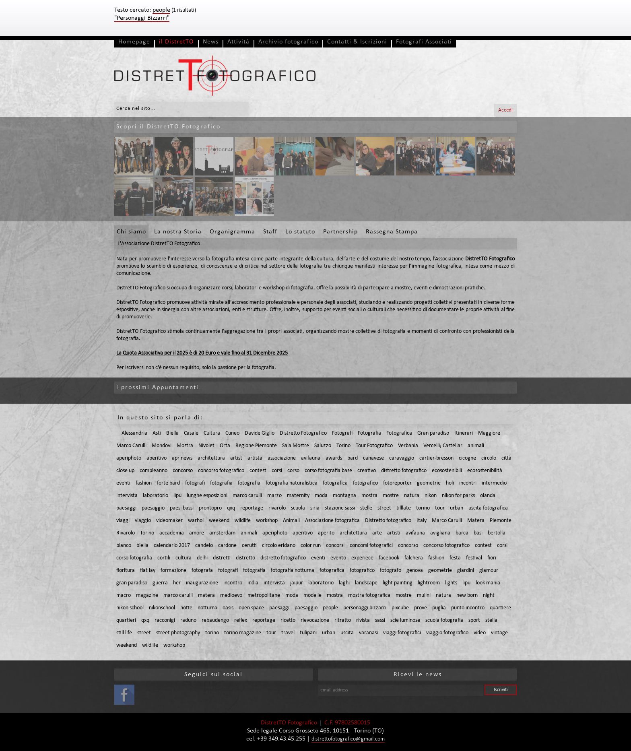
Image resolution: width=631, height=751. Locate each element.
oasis (228, 608)
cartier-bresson (436, 458)
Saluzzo (322, 446)
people (330, 608)
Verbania (408, 446)
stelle (366, 508)
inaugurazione (202, 583)
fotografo (390, 570)
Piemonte (500, 521)
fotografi (195, 483)
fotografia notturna (292, 570)
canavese (373, 458)
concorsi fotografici (371, 546)
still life (124, 633)
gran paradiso (131, 583)
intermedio (494, 483)
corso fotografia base (328, 471)
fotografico (365, 483)
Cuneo (232, 433)
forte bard (168, 483)
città (506, 458)
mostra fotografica (369, 595)
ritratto (342, 620)
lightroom (429, 583)
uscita (347, 633)
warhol (196, 521)
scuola (298, 508)
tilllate (403, 508)
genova (414, 570)
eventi (123, 483)
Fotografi (342, 433)
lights (451, 583)
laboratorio (155, 496)
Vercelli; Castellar (442, 446)
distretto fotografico (404, 471)
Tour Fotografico (374, 446)
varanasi (368, 633)
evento (338, 558)
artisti (393, 533)
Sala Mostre (295, 446)
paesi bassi (182, 508)
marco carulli (247, 496)
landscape (366, 583)
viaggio (143, 521)
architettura (211, 458)
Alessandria (134, 433)
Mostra (185, 446)
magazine (147, 595)
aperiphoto (128, 458)
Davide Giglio (259, 433)
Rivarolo (125, 533)
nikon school (130, 608)
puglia (439, 608)
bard (352, 458)
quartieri (126, 620)
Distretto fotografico (388, 521)
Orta (225, 446)
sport (474, 620)
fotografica (335, 483)
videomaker (169, 521)
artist (236, 458)
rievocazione (315, 620)
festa (455, 558)
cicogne (467, 458)
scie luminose (405, 620)
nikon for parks (458, 496)
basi (478, 533)
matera (206, 595)
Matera (476, 521)
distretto (245, 558)
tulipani (308, 633)
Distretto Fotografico (303, 433)
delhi (202, 558)
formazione (173, 570)
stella (491, 620)
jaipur (296, 583)
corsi (277, 471)
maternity (298, 496)
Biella (172, 433)
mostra (369, 496)
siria (315, 508)
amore (196, 533)
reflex (240, 620)
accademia (171, 533)
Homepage (134, 42)
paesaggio (153, 508)
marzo (274, 496)
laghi (344, 583)
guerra (160, 583)
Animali (291, 521)
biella (142, 546)
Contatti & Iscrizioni (357, 42)
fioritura (125, 570)
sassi (380, 620)
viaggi (123, 521)
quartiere (500, 608)
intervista (127, 496)
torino (423, 508)
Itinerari (463, 433)
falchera (413, 558)
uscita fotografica (488, 508)
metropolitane (263, 595)
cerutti (249, 546)
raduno (188, 620)
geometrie (429, 483)
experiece (362, 558)
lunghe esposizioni (207, 496)
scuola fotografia (444, 620)
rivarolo (277, 508)
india (252, 583)
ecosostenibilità (484, 471)
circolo (488, 458)
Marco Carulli (131, 446)
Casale (191, 433)
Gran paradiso (433, 433)
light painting (397, 583)
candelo (204, 546)
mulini (424, 595)
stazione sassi (340, 508)
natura (411, 496)
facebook (389, 558)
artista (254, 458)
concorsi (335, 546)
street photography (178, 633)
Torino (343, 446)
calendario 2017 (172, 546)
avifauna (310, 458)
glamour (488, 570)
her (177, 583)
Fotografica (399, 433)
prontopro (210, 508)
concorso (183, 471)
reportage (251, 508)
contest (258, 471)
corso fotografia (134, 558)
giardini (465, 570)
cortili (163, 558)
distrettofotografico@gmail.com (348, 739)
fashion (144, 483)
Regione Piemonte (256, 446)
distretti (222, 558)
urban (456, 508)
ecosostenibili (447, 471)
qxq (231, 508)
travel (288, 633)
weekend (219, 521)
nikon (431, 496)
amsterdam (222, 533)
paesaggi (126, 508)
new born (467, 595)
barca (462, 533)
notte (186, 608)
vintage (499, 633)
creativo (366, 471)
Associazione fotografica (332, 521)
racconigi (165, 620)
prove (420, 608)
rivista (363, 620)
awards (334, 458)
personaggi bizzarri (364, 608)
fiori (491, 558)
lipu (177, 496)
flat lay (147, 570)
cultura (183, 558)
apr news (182, 458)
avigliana (440, 533)
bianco (123, 546)
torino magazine (242, 633)
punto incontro (468, 608)
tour (440, 508)
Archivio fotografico (288, 42)
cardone (227, 546)
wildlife (243, 521)
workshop (267, 521)
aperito (326, 533)
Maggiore (489, 433)
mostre (391, 496)
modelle (312, 595)
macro (123, 595)
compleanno (153, 471)
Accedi (505, 110)
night (489, 595)
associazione (282, 458)
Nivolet (206, 446)
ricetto (287, 620)
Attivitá (238, 42)
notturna (207, 608)
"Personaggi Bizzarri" (141, 18)
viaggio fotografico (447, 633)
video (480, 633)
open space (251, 608)
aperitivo (156, 458)
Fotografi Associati (424, 42)
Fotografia (369, 433)
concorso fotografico (221, 471)
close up (125, 471)
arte (377, 533)
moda (321, 496)
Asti (157, 433)
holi (450, 483)
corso (293, 471)
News (211, 42)
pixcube (400, 608)
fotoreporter (397, 483)
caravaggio (401, 458)
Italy (422, 521)
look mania (488, 583)
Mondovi (161, 446)
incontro (232, 583)
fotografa (202, 570)
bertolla (496, 533)
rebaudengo (215, 620)
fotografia (221, 483)
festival (474, 558)
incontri (467, 483)
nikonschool (162, 608)
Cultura (212, 433)
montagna (344, 496)
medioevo (231, 595)
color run (311, 546)
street (384, 508)
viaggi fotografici (402, 633)
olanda (487, 496)
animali (476, 446)
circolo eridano (278, 546)
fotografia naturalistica (292, 483)
